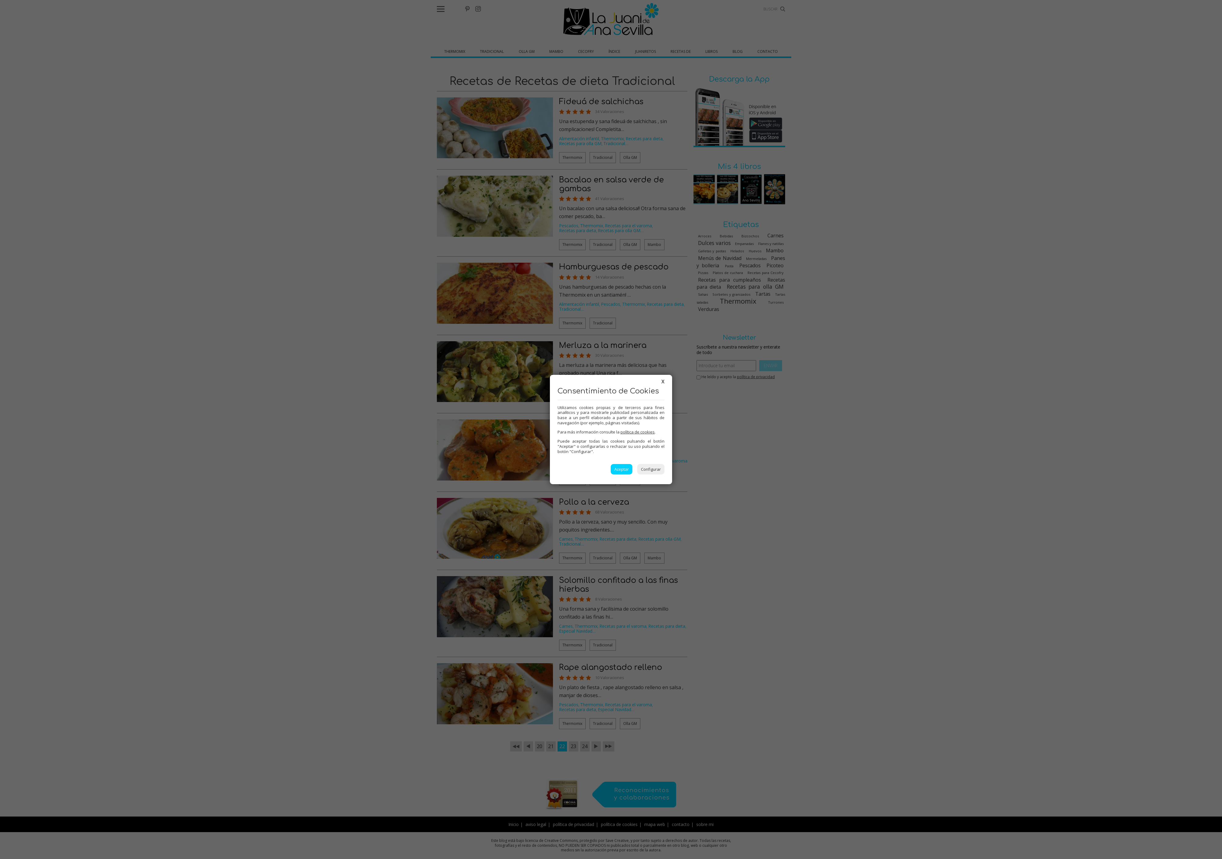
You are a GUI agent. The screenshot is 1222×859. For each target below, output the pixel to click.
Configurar (651, 469)
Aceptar (621, 469)
